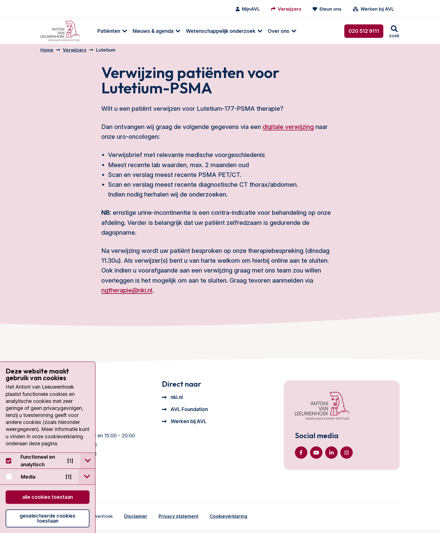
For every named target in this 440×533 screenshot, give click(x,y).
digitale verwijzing (288, 130)
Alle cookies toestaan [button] (47, 497)
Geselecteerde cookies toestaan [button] (47, 518)
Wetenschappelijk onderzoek (214, 31)
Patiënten (102, 31)
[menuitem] (102, 31)
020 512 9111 (364, 31)
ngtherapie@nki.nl (126, 293)
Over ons (272, 31)
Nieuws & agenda (146, 31)
